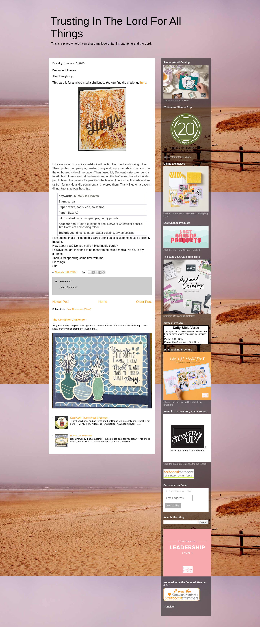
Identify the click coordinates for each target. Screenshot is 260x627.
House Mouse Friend (81, 435)
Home (102, 302)
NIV (180, 339)
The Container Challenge (68, 319)
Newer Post (60, 302)
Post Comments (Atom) (79, 309)
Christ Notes (182, 342)
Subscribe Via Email (178, 491)
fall (87, 195)
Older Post (144, 302)
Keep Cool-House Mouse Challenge (88, 417)
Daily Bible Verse (186, 328)
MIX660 (79, 195)
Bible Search (195, 342)
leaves (94, 195)
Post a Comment (68, 287)
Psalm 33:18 (170, 339)
